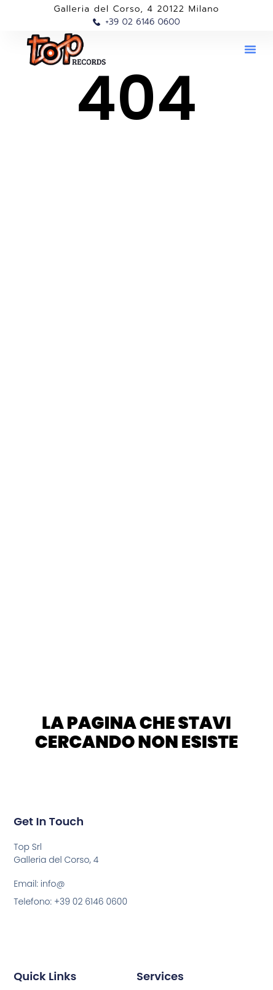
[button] (250, 49)
